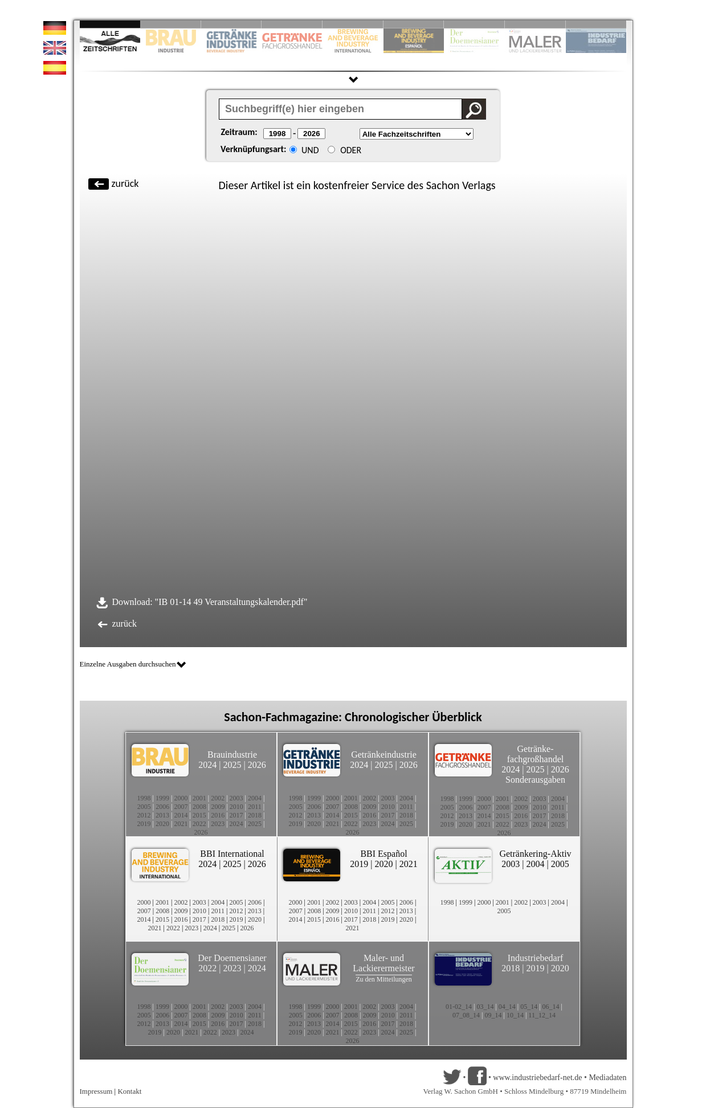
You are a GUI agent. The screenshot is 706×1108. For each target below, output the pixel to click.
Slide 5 (353, 24)
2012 (144, 815)
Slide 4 (292, 24)
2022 (199, 824)
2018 (255, 815)
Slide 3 (231, 24)
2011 (255, 807)
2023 (218, 824)
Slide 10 (596, 24)
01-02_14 (459, 1007)
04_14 (507, 1007)
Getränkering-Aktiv (535, 853)
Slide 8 (474, 24)
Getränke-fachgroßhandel (535, 754)
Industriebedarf (536, 958)
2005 (144, 807)
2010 (236, 807)
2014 (180, 815)
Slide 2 (170, 24)
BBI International (232, 853)
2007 (181, 807)
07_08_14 (466, 1015)
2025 (232, 765)
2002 (218, 798)
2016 (218, 815)
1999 (162, 798)
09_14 (493, 1015)
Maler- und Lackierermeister (383, 963)
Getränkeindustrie (384, 754)
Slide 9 (535, 24)
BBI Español (383, 853)
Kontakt (129, 1091)
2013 (162, 815)
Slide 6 (413, 24)
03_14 (484, 1007)
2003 (236, 798)
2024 (207, 765)
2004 (255, 798)
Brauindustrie (232, 754)
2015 (199, 815)
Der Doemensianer (232, 958)
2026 (257, 765)
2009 (218, 807)
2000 (180, 798)
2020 (162, 824)
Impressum (96, 1091)
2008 (199, 807)
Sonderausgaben (535, 779)
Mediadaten (607, 1077)
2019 (144, 824)
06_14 (551, 1007)
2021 (180, 824)
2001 (199, 798)
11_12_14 (542, 1015)
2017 (236, 815)
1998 (144, 798)
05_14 (528, 1007)
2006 (162, 807)
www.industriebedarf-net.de (537, 1077)
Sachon (443, 185)
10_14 (515, 1015)
